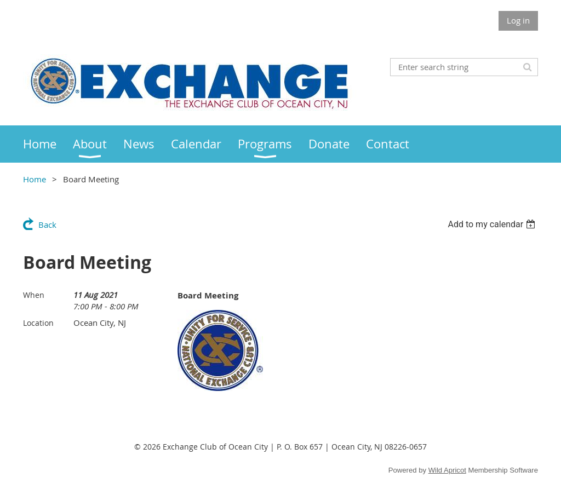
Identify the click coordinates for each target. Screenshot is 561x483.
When (33, 295)
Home (34, 179)
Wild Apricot (447, 470)
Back (47, 224)
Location (38, 323)
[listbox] (493, 224)
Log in (518, 20)
